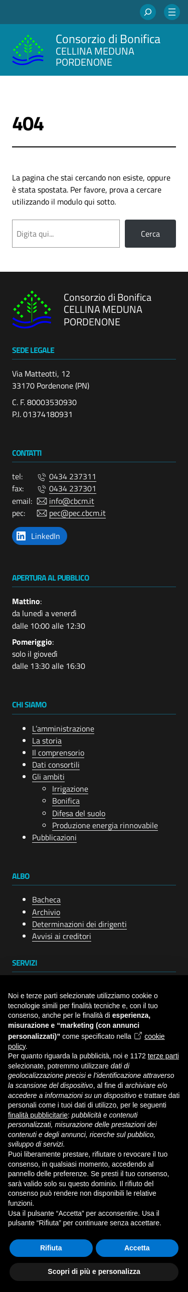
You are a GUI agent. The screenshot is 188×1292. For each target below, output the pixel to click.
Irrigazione (70, 789)
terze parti (163, 1056)
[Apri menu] (172, 12)
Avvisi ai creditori (61, 936)
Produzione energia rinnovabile (105, 825)
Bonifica (66, 801)
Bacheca (46, 899)
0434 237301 (72, 488)
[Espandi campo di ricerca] (148, 12)
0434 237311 (72, 476)
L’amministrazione (63, 728)
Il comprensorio (58, 753)
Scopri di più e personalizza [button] (94, 1271)
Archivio (46, 911)
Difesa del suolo (78, 813)
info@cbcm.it (71, 500)
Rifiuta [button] (51, 1248)
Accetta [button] (137, 1248)
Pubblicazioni (54, 837)
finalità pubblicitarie (38, 1115)
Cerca (150, 234)
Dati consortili (56, 765)
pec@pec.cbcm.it (77, 513)
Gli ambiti (48, 777)
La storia (47, 740)
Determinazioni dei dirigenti (79, 924)
